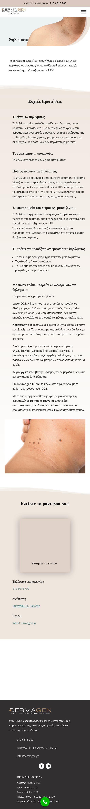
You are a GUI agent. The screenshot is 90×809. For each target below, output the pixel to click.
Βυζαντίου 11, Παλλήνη (26, 606)
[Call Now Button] (45, 801)
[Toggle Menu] (83, 11)
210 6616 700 (58, 3)
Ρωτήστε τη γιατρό (44, 563)
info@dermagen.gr (24, 623)
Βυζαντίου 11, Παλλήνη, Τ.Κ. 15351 (37, 748)
